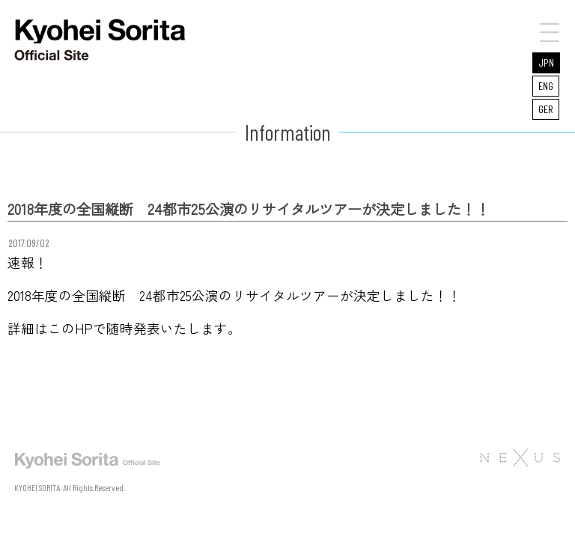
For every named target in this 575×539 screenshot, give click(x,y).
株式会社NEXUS (519, 457)
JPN (546, 62)
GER (545, 109)
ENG (545, 85)
